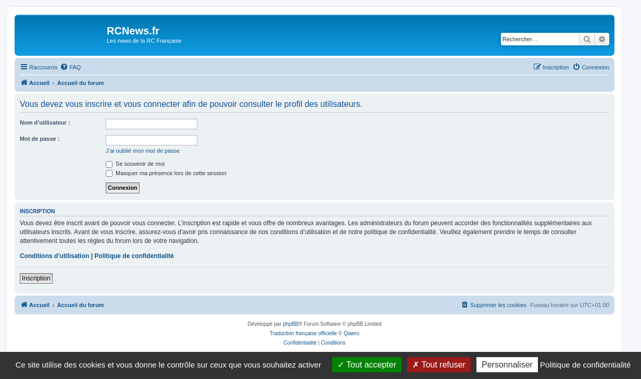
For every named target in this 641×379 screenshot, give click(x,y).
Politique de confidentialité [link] (585, 364)
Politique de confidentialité (134, 256)
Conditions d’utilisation (54, 256)
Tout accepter (366, 364)
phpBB (290, 324)
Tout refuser (439, 364)
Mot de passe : (39, 139)
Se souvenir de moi (135, 164)
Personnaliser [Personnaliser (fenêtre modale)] (507, 364)
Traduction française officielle (303, 333)
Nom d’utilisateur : (45, 122)
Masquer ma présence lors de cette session (166, 173)
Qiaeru (351, 333)
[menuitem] (70, 67)
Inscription (36, 278)
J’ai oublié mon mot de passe (143, 151)
